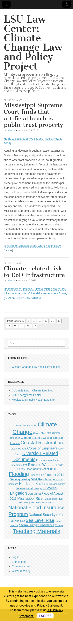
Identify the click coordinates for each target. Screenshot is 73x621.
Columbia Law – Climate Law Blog (32, 390)
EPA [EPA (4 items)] (25, 465)
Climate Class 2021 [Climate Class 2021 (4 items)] (42, 433)
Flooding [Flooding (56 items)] (19, 474)
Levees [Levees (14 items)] (51, 488)
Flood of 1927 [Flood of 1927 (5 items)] (37, 475)
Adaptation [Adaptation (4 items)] (21, 425)
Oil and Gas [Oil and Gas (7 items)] (18, 520)
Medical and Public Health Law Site (33, 399)
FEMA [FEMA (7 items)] (21, 468)
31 (52, 320)
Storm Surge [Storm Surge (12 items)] (28, 525)
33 (8, 325)
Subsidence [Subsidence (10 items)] (46, 525)
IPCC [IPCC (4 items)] (42, 488)
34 (15, 325)
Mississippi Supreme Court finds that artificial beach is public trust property (33, 115)
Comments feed (21, 566)
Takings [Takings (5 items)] (59, 525)
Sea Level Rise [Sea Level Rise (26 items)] (40, 520)
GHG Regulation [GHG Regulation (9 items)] (41, 479)
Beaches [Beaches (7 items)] (32, 425)
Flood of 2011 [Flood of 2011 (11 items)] (54, 474)
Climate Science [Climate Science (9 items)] (31, 437)
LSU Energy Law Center (26, 395)
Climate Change (13, 100)
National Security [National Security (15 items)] (42, 515)
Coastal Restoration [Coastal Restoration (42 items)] (41, 442)
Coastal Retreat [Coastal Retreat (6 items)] (17, 448)
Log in (15, 557)
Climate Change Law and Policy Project (36, 366)
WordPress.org (21, 571)
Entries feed (19, 561)
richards (11, 130)
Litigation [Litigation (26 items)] (18, 493)
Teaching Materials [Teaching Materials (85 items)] (36, 531)
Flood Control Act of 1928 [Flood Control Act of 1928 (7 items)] (40, 468)
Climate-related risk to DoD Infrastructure (34, 272)
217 (28, 325)
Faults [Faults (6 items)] (59, 465)
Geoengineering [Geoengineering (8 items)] (20, 479)
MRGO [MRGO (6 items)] (51, 502)
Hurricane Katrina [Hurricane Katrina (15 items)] (33, 484)
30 (46, 320)
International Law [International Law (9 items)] (27, 488)
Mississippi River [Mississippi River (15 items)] (30, 498)
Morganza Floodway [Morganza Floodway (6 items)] (35, 502)
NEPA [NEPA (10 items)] (60, 514)
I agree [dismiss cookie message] (45, 616)
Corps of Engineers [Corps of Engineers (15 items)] (42, 448)
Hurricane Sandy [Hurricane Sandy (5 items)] (56, 484)
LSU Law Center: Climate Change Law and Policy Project (33, 42)
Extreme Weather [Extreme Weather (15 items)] (42, 465)
